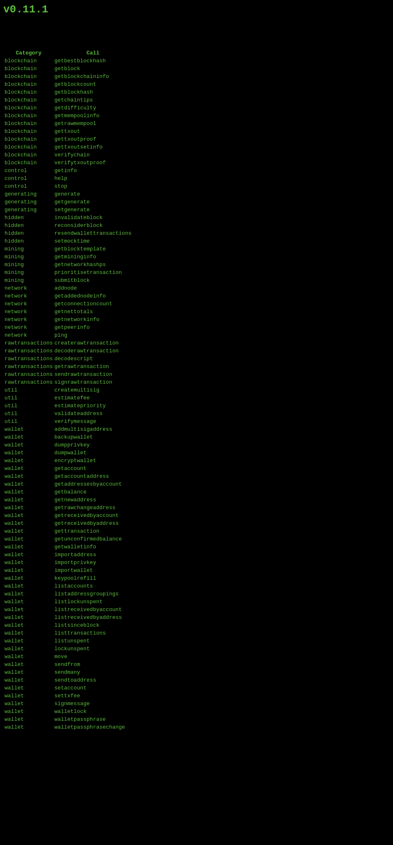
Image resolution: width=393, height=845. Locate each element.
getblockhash (73, 101)
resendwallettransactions (92, 265)
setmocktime (72, 274)
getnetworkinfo (76, 364)
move (60, 755)
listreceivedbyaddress (88, 709)
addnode (65, 328)
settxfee (67, 800)
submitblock (72, 319)
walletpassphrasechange (89, 836)
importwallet (73, 655)
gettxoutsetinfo (78, 165)
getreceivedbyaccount (86, 591)
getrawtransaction (81, 419)
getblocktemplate (80, 283)
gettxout (67, 147)
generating (21, 219)
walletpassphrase (80, 827)
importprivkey (75, 646)
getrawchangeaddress (84, 582)
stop (60, 210)
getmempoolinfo (76, 128)
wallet (14, 492)
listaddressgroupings (86, 682)
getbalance (70, 564)
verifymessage (75, 482)
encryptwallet (75, 528)
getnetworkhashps (80, 301)
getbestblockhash (80, 65)
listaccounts (73, 673)
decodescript (73, 410)
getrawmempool (75, 138)
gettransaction (76, 610)
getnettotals (73, 355)
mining (14, 283)
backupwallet (73, 501)
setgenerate (72, 237)
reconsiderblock (78, 256)
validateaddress (78, 473)
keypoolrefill (75, 664)
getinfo (65, 192)
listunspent (72, 737)
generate (67, 219)
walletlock (70, 818)
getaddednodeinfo (80, 337)
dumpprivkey (72, 510)
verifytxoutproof (80, 183)
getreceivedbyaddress (86, 600)
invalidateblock (78, 246)
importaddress (75, 637)
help (60, 201)
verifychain (72, 174)
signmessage (72, 809)
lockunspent (72, 746)
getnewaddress (75, 573)
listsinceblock (76, 718)
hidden (14, 246)
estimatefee (72, 455)
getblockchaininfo (81, 83)
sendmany (67, 773)
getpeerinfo (72, 374)
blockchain (21, 65)
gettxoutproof (75, 156)
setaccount (70, 791)
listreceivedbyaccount (88, 700)
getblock (67, 74)
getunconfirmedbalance (88, 619)
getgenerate (72, 228)
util (11, 446)
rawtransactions (29, 392)
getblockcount (75, 92)
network (16, 328)
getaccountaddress (81, 546)
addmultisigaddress (83, 492)
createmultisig (76, 446)
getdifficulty (75, 119)
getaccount (70, 537)
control (16, 192)
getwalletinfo (75, 628)
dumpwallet (70, 519)
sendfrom (67, 764)
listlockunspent (78, 691)
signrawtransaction (83, 437)
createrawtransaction (86, 392)
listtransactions (80, 728)
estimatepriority (80, 464)
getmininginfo (75, 292)
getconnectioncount (83, 346)
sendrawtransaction (83, 428)
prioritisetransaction (88, 310)
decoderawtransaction (86, 401)
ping (60, 383)
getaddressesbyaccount (88, 555)
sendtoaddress (75, 782)
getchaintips (73, 110)
